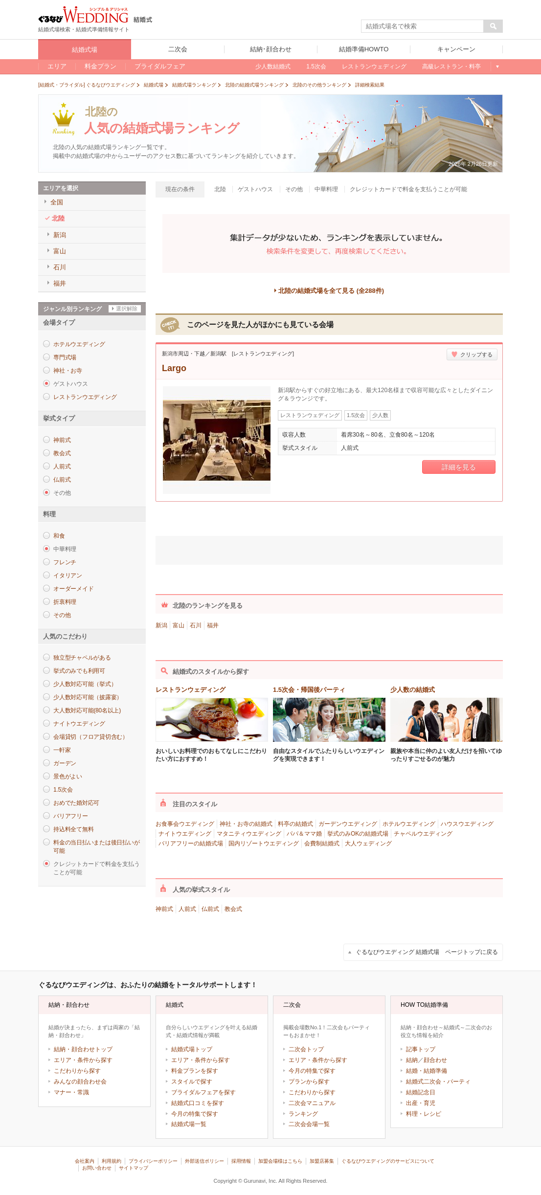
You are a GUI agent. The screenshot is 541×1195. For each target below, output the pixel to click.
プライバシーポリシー (153, 1161)
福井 (213, 625)
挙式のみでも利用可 (79, 670)
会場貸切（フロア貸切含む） (90, 736)
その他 (61, 615)
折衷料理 (64, 601)
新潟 (161, 625)
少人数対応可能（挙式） (84, 684)
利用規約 (111, 1161)
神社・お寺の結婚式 (246, 823)
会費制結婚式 (321, 843)
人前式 (61, 466)
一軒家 (61, 750)
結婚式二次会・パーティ (438, 1081)
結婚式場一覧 (188, 1124)
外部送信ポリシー (204, 1161)
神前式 (61, 440)
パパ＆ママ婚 (304, 833)
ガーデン (64, 763)
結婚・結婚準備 (426, 1070)
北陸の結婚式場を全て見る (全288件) (331, 290)
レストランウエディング (84, 397)
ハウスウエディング (467, 823)
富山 (178, 625)
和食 (59, 535)
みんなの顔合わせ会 (80, 1081)
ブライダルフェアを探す (203, 1092)
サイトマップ (133, 1168)
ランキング (303, 1113)
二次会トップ (306, 1049)
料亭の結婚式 (295, 823)
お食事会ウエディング (185, 823)
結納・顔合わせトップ (83, 1049)
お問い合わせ (97, 1168)
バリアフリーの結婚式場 (190, 843)
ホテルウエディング (79, 344)
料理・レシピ (423, 1113)
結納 (412, 1060)
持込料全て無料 (73, 829)
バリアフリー (70, 816)
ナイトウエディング (79, 723)
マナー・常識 (71, 1092)
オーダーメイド (73, 588)
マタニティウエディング (249, 833)
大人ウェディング (368, 843)
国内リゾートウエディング (263, 843)
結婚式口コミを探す (197, 1103)
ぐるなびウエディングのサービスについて (387, 1161)
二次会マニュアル (312, 1103)
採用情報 (241, 1161)
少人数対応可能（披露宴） (87, 697)
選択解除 (126, 308)
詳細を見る (459, 467)
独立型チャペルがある (82, 657)
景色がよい (67, 776)
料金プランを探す (194, 1070)
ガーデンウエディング (347, 823)
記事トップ (420, 1049)
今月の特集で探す (194, 1113)
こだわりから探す (77, 1070)
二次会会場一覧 (309, 1124)
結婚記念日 (420, 1092)
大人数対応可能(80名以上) (87, 710)
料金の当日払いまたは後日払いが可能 (96, 846)
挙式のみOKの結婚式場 (357, 833)
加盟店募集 (322, 1161)
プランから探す (309, 1081)
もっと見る (497, 66)
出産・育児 (420, 1103)
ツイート (286, 549)
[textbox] (422, 26)
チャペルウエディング (423, 833)
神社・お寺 (67, 370)
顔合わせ (435, 1060)
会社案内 (84, 1161)
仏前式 (61, 479)
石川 (196, 625)
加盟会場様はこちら (280, 1161)
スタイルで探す (191, 1081)
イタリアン (67, 575)
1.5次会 (62, 789)
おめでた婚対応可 (76, 802)
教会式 (61, 453)
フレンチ (64, 562)
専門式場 (64, 357)
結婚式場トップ (191, 1049)
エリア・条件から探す (83, 1060)
